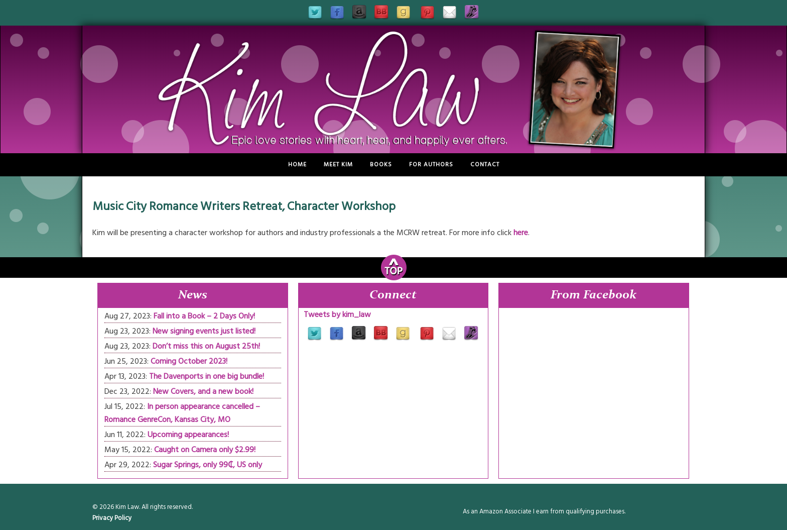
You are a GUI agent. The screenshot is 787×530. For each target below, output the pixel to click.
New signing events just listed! (204, 331)
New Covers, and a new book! (203, 391)
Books (381, 164)
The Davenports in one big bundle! (206, 376)
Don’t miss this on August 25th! (206, 346)
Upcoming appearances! (188, 434)
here (520, 232)
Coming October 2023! (189, 361)
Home (297, 164)
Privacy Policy (112, 517)
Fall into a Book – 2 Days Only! (204, 316)
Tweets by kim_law (337, 314)
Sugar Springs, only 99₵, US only (207, 464)
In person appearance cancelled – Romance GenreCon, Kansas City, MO (182, 413)
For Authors (431, 164)
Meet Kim (338, 164)
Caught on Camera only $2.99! (204, 449)
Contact (484, 164)
